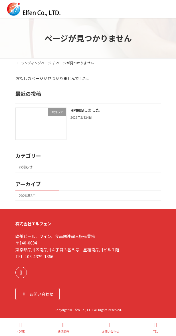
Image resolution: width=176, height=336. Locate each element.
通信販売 (63, 327)
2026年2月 (27, 195)
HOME (21, 327)
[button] (37, 294)
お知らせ (26, 167)
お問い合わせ (110, 327)
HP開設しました (85, 110)
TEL (156, 327)
